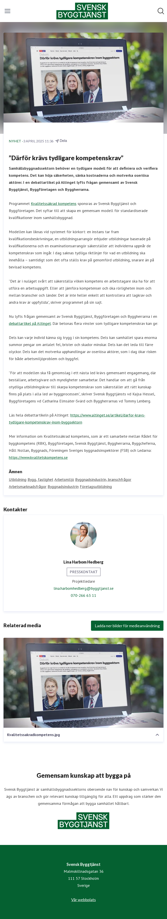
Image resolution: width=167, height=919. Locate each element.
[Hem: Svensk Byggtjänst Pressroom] (82, 11)
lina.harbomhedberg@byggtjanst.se (83, 588)
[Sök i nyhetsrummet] (160, 11)
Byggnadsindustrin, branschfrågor (103, 479)
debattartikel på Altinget (30, 323)
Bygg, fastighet (40, 479)
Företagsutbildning (96, 486)
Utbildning (17, 479)
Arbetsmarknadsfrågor (27, 486)
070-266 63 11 (83, 595)
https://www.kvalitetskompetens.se (38, 457)
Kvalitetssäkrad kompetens (53, 203)
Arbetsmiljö (64, 479)
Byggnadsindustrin (63, 486)
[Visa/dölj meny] (7, 11)
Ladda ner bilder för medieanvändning (127, 625)
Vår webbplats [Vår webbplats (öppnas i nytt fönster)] (83, 899)
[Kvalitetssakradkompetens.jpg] (83, 683)
